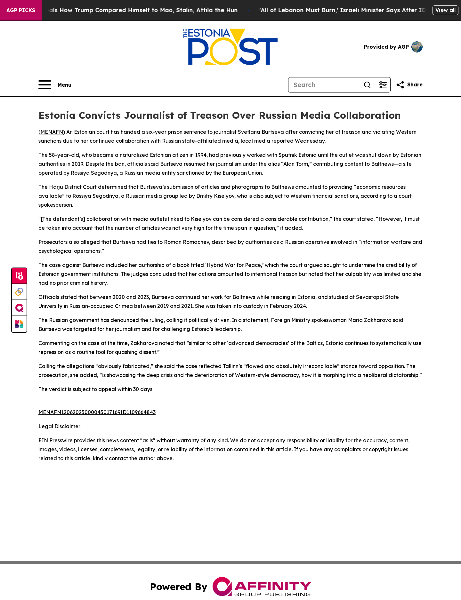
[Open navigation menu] (54, 84)
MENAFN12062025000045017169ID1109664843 (97, 412)
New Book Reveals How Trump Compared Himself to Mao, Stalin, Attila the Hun (129, 10)
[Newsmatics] (19, 324)
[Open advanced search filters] (382, 84)
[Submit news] (19, 276)
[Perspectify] (19, 292)
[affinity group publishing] (19, 308)
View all (445, 10)
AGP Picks (20, 10)
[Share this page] (409, 84)
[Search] (324, 84)
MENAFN (51, 132)
